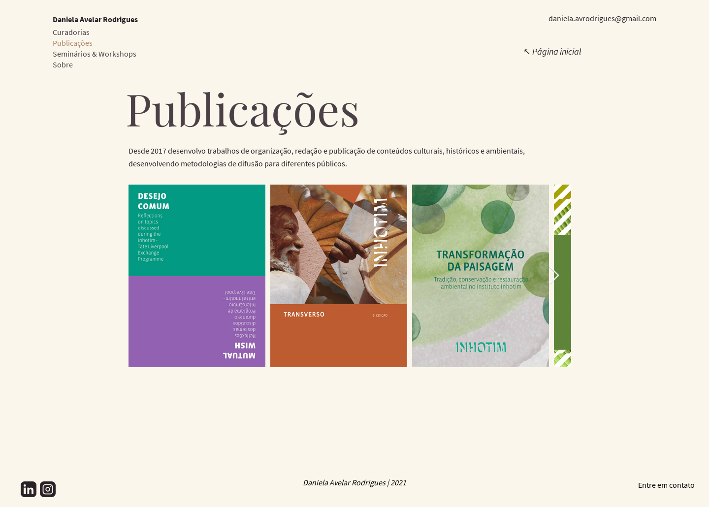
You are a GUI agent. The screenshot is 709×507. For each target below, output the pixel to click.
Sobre (63, 64)
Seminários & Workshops (94, 54)
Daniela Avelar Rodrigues (95, 19)
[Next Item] (554, 275)
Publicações (73, 43)
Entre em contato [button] (666, 485)
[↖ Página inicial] (553, 51)
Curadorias (71, 32)
